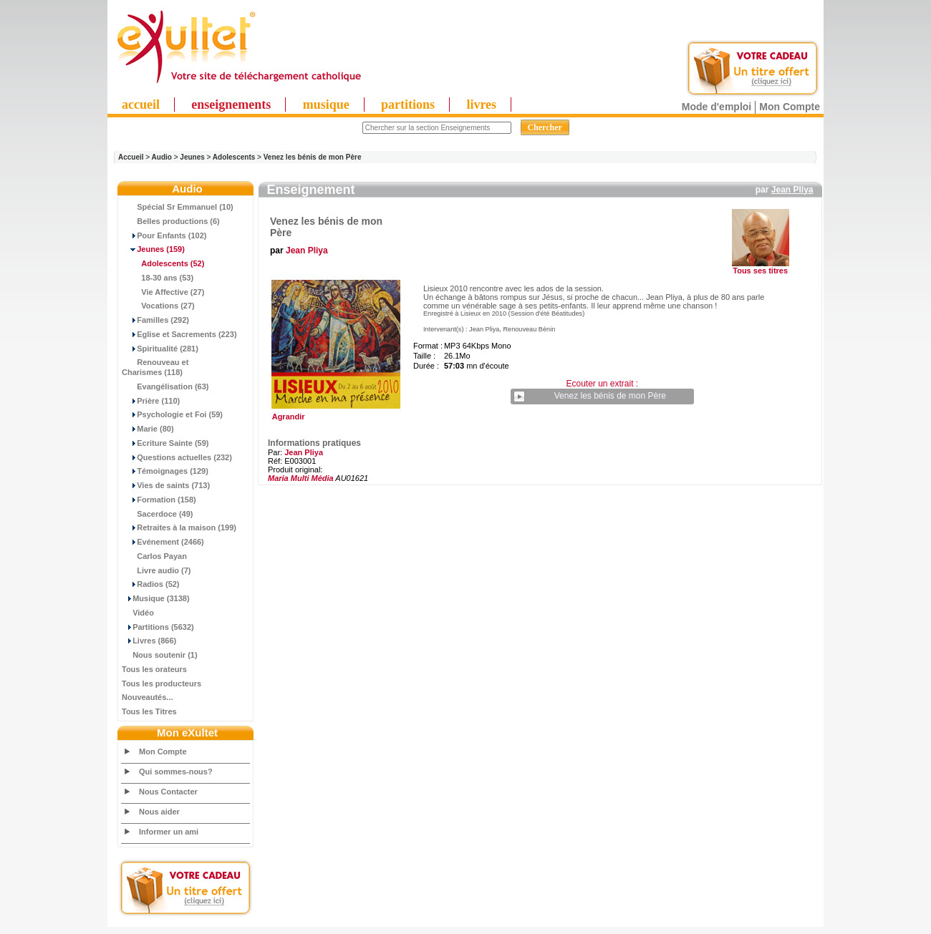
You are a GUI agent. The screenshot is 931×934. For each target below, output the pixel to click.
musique (326, 104)
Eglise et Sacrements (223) (179, 334)
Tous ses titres (760, 270)
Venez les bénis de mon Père (313, 157)
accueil (141, 104)
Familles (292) (155, 320)
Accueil (131, 157)
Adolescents (234, 157)
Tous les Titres (149, 711)
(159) (153, 249)
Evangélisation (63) (165, 386)
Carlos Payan (154, 556)
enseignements (231, 104)
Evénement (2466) (163, 541)
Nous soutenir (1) (160, 655)
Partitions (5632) (158, 627)
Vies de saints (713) (166, 485)
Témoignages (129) (165, 471)
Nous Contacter (168, 791)
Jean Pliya (792, 190)
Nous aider (159, 811)
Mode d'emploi (716, 106)
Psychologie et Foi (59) (172, 414)
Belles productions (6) (171, 221)
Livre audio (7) (156, 570)
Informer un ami (168, 831)
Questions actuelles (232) (177, 457)
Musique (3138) (156, 598)
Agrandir (334, 413)
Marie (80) (148, 428)
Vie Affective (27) (163, 292)
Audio (162, 157)
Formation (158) (159, 499)
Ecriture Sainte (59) (165, 443)
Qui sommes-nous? (176, 771)
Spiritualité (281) (160, 348)
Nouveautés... (147, 697)
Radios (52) (151, 584)
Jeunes (192, 157)
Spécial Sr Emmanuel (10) (177, 207)
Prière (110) (151, 401)
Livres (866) (149, 640)
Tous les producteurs (161, 683)
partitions (408, 104)
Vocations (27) (158, 305)
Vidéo (138, 612)
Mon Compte (789, 106)
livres (481, 104)
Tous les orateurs (154, 669)
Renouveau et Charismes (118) (155, 367)
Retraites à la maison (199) (179, 527)
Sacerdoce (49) (157, 514)
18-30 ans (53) (157, 277)
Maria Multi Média (301, 478)
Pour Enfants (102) (164, 235)
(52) (163, 263)
